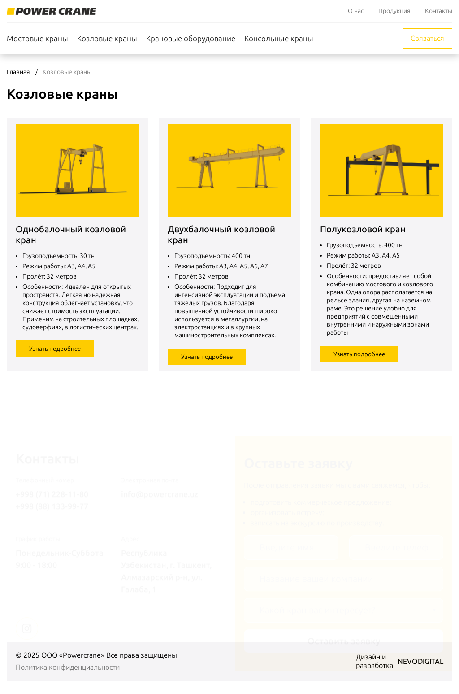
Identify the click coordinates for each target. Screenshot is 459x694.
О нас (356, 11)
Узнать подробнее (55, 348)
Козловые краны (107, 38)
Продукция (394, 11)
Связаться (427, 38)
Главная (18, 72)
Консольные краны (278, 38)
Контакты (438, 11)
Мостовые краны (37, 38)
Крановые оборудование (190, 38)
